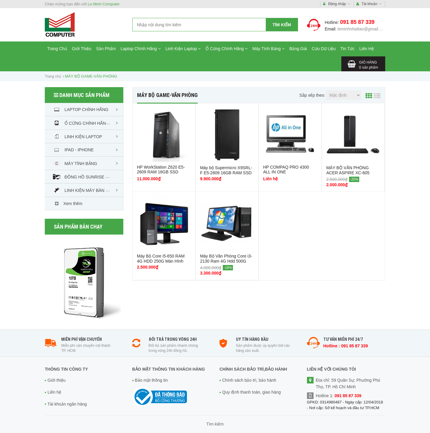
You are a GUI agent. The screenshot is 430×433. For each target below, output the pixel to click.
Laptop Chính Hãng (141, 48)
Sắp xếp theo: (312, 95)
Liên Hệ (366, 48)
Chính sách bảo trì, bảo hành (249, 380)
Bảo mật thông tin (151, 380)
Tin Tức (347, 48)
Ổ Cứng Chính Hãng (226, 48)
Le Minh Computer (104, 4)
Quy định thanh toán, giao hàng (251, 392)
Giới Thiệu (81, 48)
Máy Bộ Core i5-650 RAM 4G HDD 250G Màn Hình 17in (161, 261)
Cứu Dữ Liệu (324, 48)
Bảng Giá (298, 48)
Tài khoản (369, 4)
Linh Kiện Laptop (183, 48)
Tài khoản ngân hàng (67, 404)
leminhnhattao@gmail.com (362, 29)
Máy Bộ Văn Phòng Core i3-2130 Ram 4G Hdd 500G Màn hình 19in (226, 261)
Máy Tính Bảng (268, 48)
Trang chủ (53, 76)
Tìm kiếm (282, 24)
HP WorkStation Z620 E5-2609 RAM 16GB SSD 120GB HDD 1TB (161, 172)
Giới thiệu (56, 380)
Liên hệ (54, 392)
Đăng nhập (336, 4)
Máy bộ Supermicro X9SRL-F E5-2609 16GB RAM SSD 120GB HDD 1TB (226, 172)
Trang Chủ (57, 48)
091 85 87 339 (357, 22)
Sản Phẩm (106, 48)
